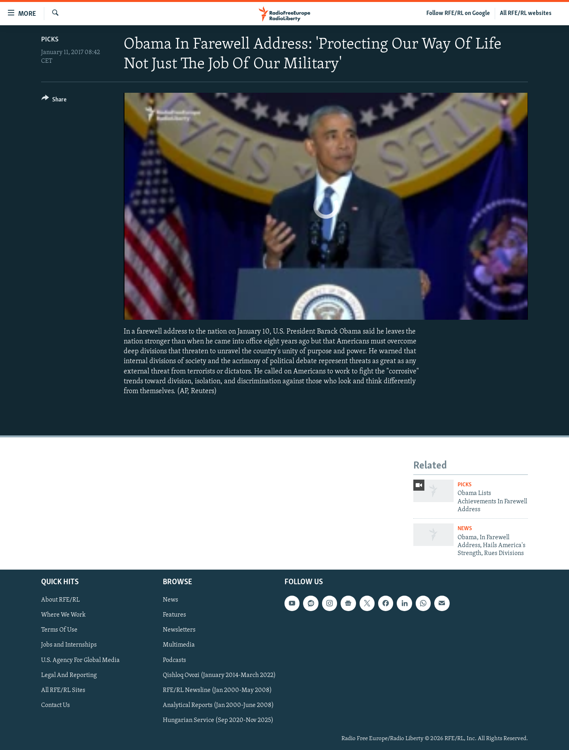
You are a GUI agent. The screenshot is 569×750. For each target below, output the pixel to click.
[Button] (53, 101)
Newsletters (179, 630)
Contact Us (55, 705)
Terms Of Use (59, 630)
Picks (49, 39)
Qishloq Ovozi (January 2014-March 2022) (219, 675)
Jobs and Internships (69, 645)
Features (174, 615)
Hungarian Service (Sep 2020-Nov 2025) (218, 720)
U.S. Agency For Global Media (80, 660)
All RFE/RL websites (526, 13)
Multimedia (179, 645)
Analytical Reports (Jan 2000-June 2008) (218, 705)
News (465, 529)
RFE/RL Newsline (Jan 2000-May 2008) (217, 690)
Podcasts (174, 660)
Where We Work (63, 615)
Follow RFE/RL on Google (458, 13)
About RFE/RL (60, 600)
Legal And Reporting (69, 675)
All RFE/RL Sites (63, 690)
